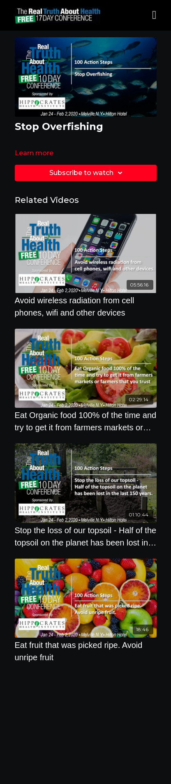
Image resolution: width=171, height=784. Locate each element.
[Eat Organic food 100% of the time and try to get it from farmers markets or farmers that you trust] (86, 421)
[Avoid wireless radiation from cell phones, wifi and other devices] (86, 306)
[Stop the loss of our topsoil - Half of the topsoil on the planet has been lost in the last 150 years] (86, 536)
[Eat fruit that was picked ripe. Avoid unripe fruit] (86, 651)
